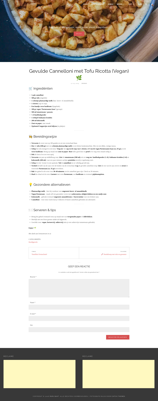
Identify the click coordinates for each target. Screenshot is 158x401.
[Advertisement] (39, 374)
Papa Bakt (54, 396)
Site (31, 325)
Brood (120, 5)
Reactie (33, 277)
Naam (32, 302)
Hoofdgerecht (97, 5)
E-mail (33, 314)
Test (130, 5)
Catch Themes (118, 396)
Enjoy (79, 33)
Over (140, 5)
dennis (84, 83)
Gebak (110, 5)
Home (85, 5)
